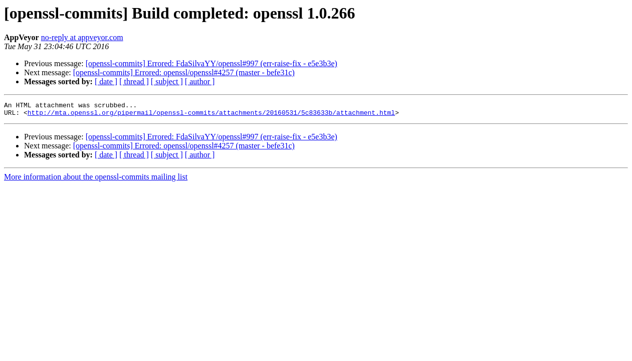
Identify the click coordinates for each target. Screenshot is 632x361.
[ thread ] (134, 81)
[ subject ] (167, 81)
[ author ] (200, 81)
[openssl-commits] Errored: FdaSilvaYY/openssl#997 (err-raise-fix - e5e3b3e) (211, 63)
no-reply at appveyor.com (82, 37)
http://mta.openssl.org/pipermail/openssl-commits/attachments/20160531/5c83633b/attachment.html (211, 115)
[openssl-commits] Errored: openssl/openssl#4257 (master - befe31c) (184, 72)
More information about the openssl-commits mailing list (95, 179)
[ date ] (106, 81)
